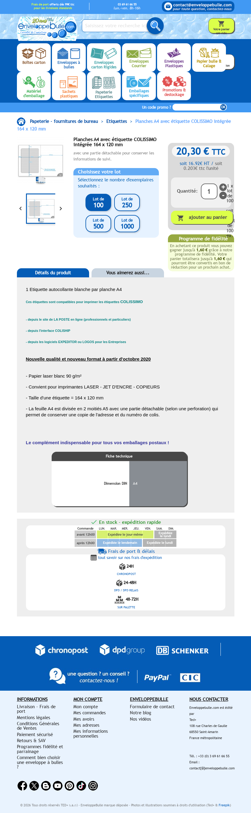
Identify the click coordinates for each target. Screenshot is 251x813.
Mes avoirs (83, 719)
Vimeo (81, 786)
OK (223, 107)
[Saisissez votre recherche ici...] (119, 25)
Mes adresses (86, 725)
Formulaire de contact (152, 706)
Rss (46, 786)
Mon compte (85, 706)
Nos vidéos (140, 719)
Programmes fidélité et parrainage (40, 749)
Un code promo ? (156, 107)
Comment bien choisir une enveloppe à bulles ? (40, 762)
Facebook (22, 786)
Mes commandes (89, 712)
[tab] (53, 281)
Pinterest (69, 786)
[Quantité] (209, 191)
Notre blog (140, 712)
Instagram (93, 786)
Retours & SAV (31, 740)
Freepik (224, 805)
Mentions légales (33, 717)
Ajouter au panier (202, 218)
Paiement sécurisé (35, 734)
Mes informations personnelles (90, 733)
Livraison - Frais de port (36, 709)
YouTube (58, 786)
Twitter (34, 786)
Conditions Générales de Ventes (38, 726)
